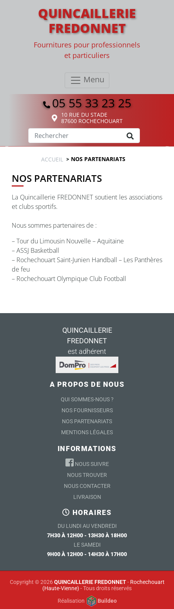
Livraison (87, 497)
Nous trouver (87, 475)
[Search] (84, 135)
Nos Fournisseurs (87, 410)
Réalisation (87, 601)
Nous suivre (87, 462)
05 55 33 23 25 (87, 103)
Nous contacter (87, 486)
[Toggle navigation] (87, 80)
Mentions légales (87, 432)
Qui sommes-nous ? (87, 399)
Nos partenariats (87, 421)
